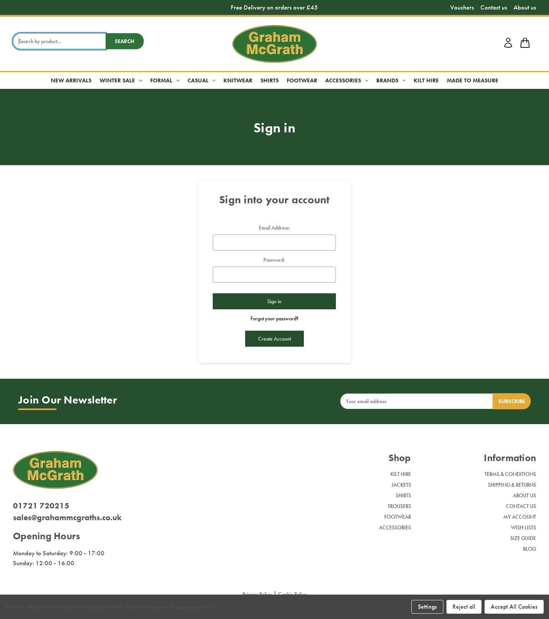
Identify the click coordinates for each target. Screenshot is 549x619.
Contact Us (521, 506)
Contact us (493, 7)
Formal (165, 80)
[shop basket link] (525, 44)
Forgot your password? (274, 318)
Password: (274, 259)
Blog (529, 548)
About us (525, 7)
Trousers (399, 506)
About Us (524, 495)
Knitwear (237, 80)
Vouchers (462, 7)
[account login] (508, 46)
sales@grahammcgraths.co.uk (67, 517)
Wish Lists (523, 527)
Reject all (464, 607)
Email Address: (274, 227)
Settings (427, 607)
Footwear (302, 80)
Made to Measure (472, 80)
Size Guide (523, 538)
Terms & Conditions (510, 474)
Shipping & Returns (512, 484)
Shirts (269, 80)
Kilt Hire (426, 80)
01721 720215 (41, 505)
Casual (202, 80)
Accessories (346, 80)
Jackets (401, 484)
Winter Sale (121, 80)
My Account (519, 516)
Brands (391, 80)
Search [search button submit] (124, 41)
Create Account (274, 338)
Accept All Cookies (514, 607)
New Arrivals (71, 80)
